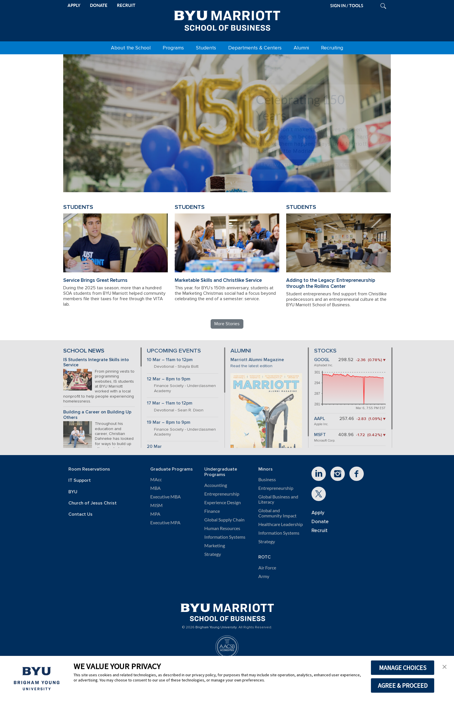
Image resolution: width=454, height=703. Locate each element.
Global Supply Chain (224, 519)
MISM (156, 505)
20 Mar (154, 446)
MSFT (320, 435)
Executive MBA (165, 496)
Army (263, 576)
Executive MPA (165, 522)
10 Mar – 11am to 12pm (170, 360)
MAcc (156, 479)
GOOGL (322, 360)
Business (267, 479)
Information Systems (224, 537)
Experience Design (222, 502)
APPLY (74, 5)
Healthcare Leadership (280, 524)
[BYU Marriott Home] (227, 19)
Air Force (267, 567)
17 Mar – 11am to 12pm (169, 403)
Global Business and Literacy (278, 499)
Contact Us (80, 514)
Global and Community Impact (277, 513)
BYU (72, 492)
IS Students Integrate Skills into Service (96, 362)
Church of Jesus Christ (92, 503)
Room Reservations (89, 469)
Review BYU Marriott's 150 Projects (306, 164)
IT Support (79, 480)
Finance (212, 511)
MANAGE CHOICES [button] (402, 668)
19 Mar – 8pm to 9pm (168, 422)
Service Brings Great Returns (95, 280)
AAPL (319, 418)
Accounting (215, 485)
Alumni (301, 48)
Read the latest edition (251, 365)
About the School (131, 48)
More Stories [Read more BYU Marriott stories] (227, 324)
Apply (317, 513)
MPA (155, 514)
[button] (444, 666)
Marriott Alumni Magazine (257, 360)
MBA (155, 488)
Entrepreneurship (221, 493)
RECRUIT (126, 5)
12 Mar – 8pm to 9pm (168, 379)
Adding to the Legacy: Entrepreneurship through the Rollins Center (330, 283)
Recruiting (332, 48)
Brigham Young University (216, 627)
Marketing (214, 545)
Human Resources (222, 528)
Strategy (212, 554)
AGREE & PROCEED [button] (403, 685)
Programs (173, 48)
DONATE (98, 5)
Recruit (319, 530)
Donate (320, 522)
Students (206, 48)
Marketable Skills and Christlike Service (218, 280)
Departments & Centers (255, 48)
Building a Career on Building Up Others (97, 414)
